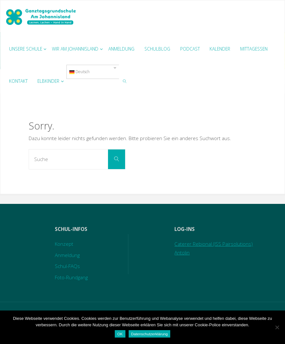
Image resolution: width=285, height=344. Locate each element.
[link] (125, 81)
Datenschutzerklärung (149, 334)
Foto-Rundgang (71, 277)
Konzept (64, 244)
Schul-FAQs (67, 266)
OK (120, 334)
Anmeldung (67, 255)
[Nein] (277, 327)
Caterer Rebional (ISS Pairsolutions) (213, 244)
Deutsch (79, 72)
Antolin (182, 252)
